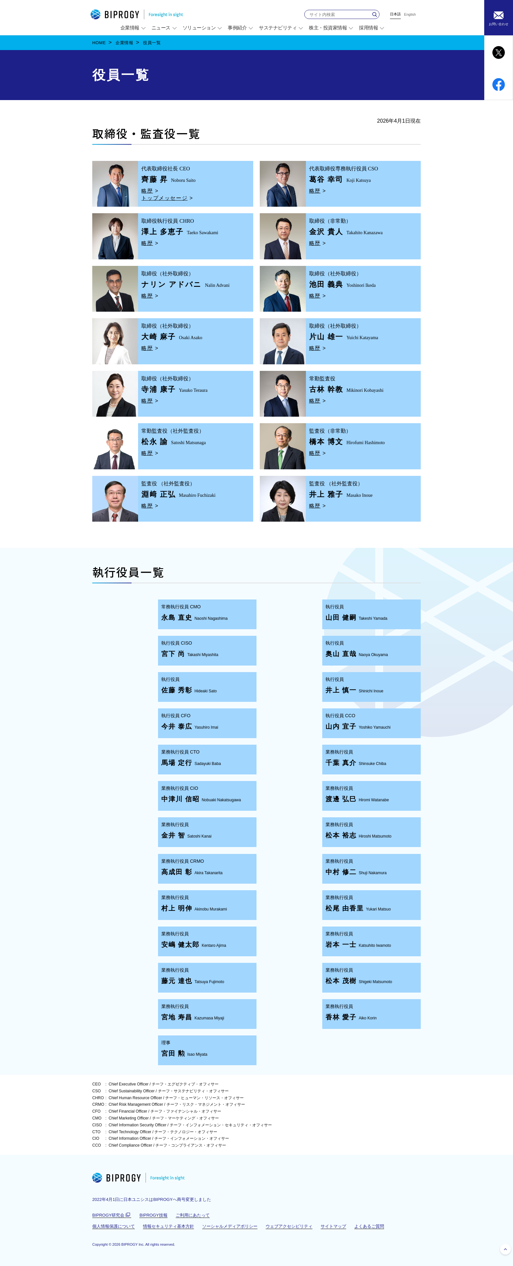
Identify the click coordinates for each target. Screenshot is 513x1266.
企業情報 (124, 42)
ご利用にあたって (193, 1215)
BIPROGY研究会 (111, 1215)
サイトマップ (333, 1226)
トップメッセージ (164, 198)
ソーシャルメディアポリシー (229, 1226)
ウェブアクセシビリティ (289, 1226)
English (410, 14)
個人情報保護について (113, 1226)
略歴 (147, 191)
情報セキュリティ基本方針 (168, 1226)
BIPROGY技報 (153, 1215)
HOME (99, 42)
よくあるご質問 (369, 1226)
